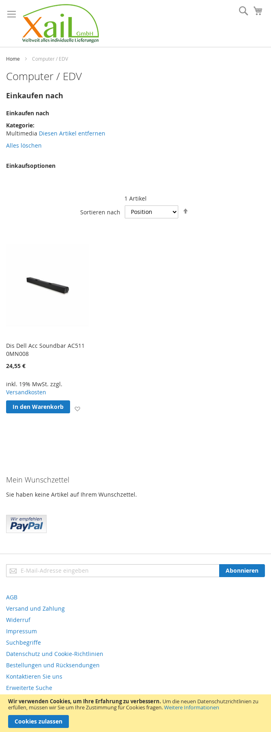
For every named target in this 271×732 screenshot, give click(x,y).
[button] (77, 408)
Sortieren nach (100, 212)
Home (13, 58)
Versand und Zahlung (35, 608)
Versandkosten (26, 392)
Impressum (21, 631)
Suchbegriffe (23, 642)
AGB (11, 597)
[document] (135, 713)
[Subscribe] (242, 570)
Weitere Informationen (191, 707)
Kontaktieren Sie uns (34, 676)
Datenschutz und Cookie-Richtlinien (54, 654)
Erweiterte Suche (29, 688)
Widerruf (18, 620)
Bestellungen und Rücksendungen (53, 665)
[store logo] (60, 23)
